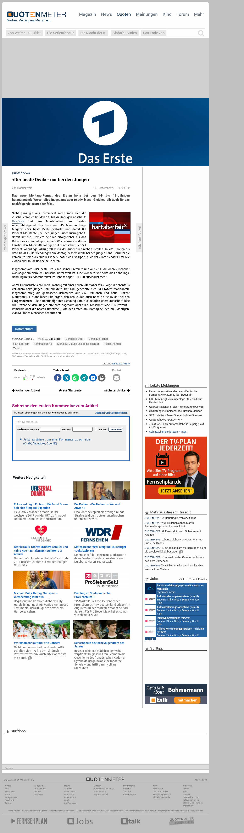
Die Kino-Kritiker (160, 791)
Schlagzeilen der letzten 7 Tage (168, 431)
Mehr (199, 14)
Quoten (124, 14)
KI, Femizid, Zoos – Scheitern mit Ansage (173, 532)
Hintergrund (40, 788)
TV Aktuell (25, 810)
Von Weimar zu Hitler (24, 32)
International (70, 797)
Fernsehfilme (130, 810)
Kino (167, 14)
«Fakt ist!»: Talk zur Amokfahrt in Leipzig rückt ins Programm (176, 425)
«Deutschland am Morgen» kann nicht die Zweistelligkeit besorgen (175, 550)
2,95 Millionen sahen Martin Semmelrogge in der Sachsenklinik (169, 524)
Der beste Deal (74, 338)
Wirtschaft (69, 794)
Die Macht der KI (93, 32)
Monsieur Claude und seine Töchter (78, 343)
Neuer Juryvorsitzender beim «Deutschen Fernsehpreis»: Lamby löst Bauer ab (173, 392)
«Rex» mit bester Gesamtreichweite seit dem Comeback (174, 558)
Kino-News (158, 788)
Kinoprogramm (160, 810)
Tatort (17, 348)
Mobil (7, 794)
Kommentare (24, 329)
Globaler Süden (124, 32)
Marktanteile (100, 791)
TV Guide (106, 810)
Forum (182, 14)
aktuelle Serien (145, 810)
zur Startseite (70, 390)
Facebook (9, 800)
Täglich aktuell (101, 794)
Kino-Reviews (129, 794)
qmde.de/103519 (121, 363)
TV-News (68, 788)
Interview (38, 794)
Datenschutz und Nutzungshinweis (191, 798)
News (106, 14)
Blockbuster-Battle (161, 797)
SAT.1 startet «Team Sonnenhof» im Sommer (175, 415)
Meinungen (147, 14)
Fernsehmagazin (39, 810)
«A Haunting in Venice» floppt (170, 518)
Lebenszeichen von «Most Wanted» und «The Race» (174, 541)
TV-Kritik (127, 791)
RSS (7, 788)
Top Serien (197, 810)
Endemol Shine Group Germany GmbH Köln (172, 599)
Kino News (14, 810)
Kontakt (186, 794)
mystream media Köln (174, 588)
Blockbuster (117, 810)
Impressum (188, 805)
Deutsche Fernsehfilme (179, 810)
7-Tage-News (11, 797)
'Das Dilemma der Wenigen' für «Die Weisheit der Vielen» (174, 567)
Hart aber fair (21, 343)
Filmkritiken (54, 810)
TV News (80, 810)
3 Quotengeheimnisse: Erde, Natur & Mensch (175, 411)
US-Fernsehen (70, 803)
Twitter (8, 803)
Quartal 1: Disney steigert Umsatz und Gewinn (176, 407)
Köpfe (67, 800)
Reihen (37, 791)
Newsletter (10, 791)
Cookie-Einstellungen (193, 802)
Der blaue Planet (98, 338)
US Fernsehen (67, 810)
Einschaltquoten (93, 810)
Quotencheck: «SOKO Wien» (165, 419)
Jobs (185, 791)
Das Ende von (154, 32)
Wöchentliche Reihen (104, 788)
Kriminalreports (43, 343)
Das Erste (18, 221)
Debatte (127, 788)
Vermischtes (70, 791)
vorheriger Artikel (26, 390)
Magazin (87, 14)
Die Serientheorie (60, 32)
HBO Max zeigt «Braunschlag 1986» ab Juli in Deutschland (175, 400)
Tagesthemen (112, 343)
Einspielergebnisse (162, 794)
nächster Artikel (117, 390)
